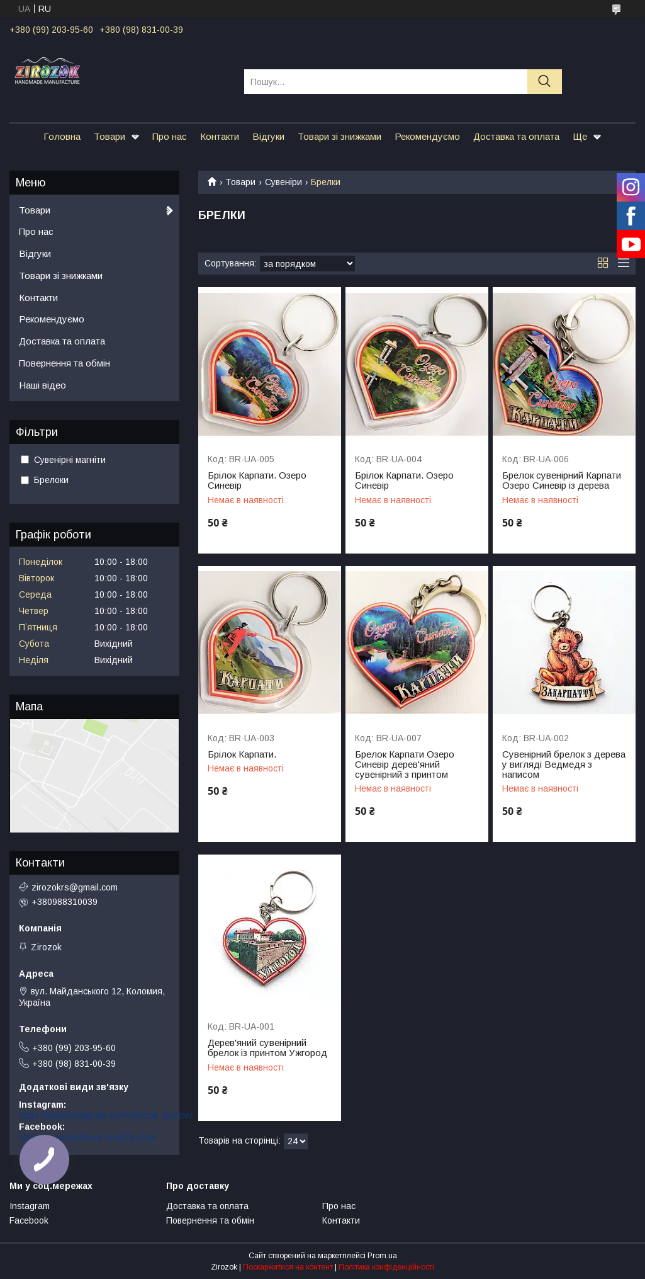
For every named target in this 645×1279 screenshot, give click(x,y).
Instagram (29, 1206)
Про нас (169, 136)
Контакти (219, 136)
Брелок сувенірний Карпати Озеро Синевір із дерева (561, 480)
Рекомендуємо (427, 136)
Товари (109, 136)
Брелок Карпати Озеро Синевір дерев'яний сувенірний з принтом (404, 764)
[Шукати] (544, 81)
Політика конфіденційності (386, 1267)
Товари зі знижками (339, 136)
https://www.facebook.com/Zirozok (87, 1137)
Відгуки (268, 136)
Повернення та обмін (64, 363)
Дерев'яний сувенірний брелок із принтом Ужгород (267, 1048)
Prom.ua (382, 1255)
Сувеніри (283, 182)
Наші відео (42, 385)
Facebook (28, 1220)
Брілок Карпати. (242, 754)
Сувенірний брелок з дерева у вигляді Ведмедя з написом (563, 764)
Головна (62, 136)
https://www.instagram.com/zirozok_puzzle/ (106, 1115)
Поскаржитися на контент (288, 1267)
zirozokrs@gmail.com (74, 887)
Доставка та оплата (516, 136)
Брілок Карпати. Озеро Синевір (257, 480)
